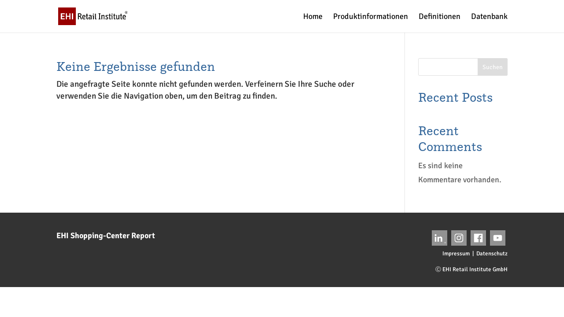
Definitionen (439, 17)
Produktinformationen (370, 17)
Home (313, 17)
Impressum (456, 253)
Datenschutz (492, 253)
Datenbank (489, 17)
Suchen (492, 67)
